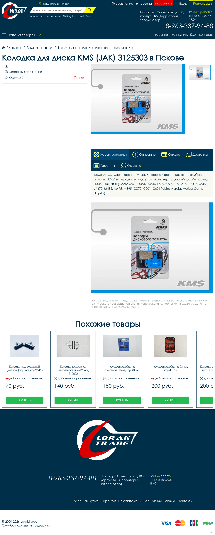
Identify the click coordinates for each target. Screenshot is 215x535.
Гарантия (162, 34)
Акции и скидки (164, 501)
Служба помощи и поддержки (26, 525)
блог (193, 34)
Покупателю (128, 501)
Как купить (180, 34)
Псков (65, 3)
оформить (163, 3)
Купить (25, 400)
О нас (145, 501)
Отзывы (79, 77)
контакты (206, 34)
